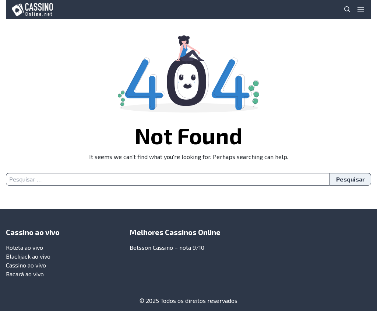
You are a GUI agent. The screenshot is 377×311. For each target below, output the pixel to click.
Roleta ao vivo (24, 247)
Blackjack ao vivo (28, 256)
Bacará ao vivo (25, 273)
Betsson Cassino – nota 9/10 (167, 247)
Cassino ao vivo (26, 265)
